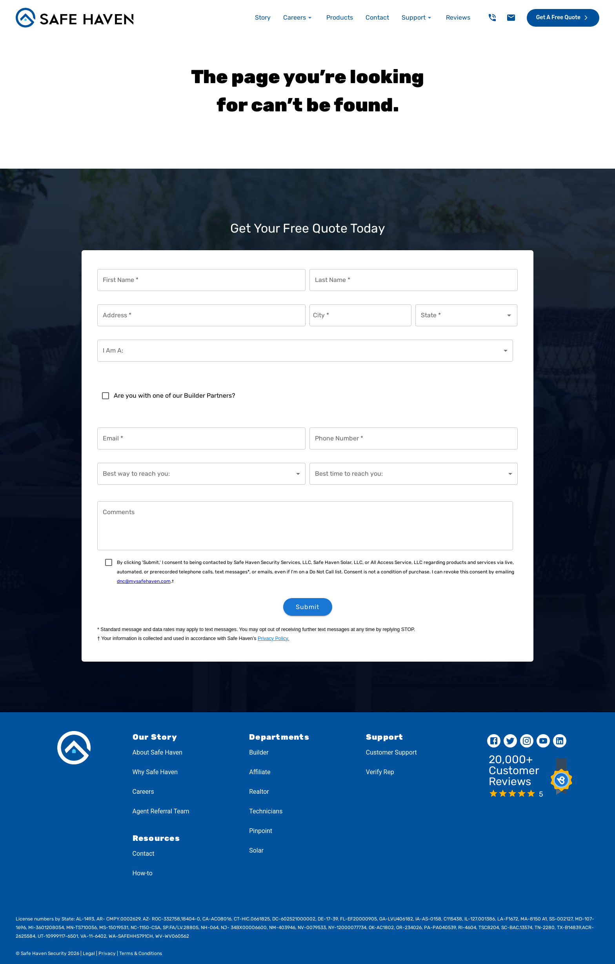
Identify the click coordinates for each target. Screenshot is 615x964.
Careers (143, 791)
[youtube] (543, 741)
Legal (88, 953)
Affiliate (259, 772)
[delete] (492, 17)
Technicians (265, 811)
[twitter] (510, 741)
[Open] (509, 315)
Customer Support (391, 752)
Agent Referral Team (161, 811)
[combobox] (460, 315)
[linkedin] (559, 741)
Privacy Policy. (273, 638)
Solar (256, 850)
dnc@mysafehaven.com (144, 581)
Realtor (259, 791)
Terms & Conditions (140, 953)
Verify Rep (380, 772)
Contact (144, 853)
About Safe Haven (158, 752)
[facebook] (493, 741)
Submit (307, 607)
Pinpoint (260, 831)
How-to (143, 873)
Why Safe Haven (155, 772)
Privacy (106, 953)
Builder (259, 752)
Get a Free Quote (563, 17)
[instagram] (526, 741)
